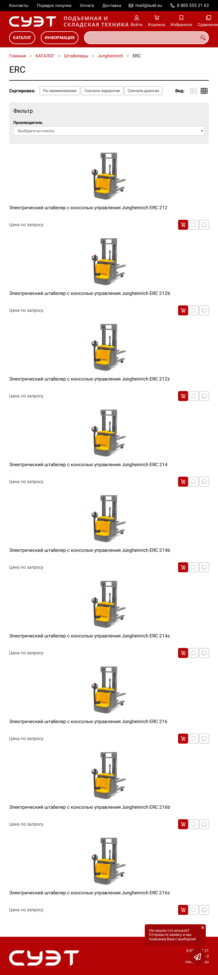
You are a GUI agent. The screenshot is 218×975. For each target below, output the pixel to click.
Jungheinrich (110, 55)
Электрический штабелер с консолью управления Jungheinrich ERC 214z (89, 636)
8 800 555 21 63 (193, 5)
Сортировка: (22, 90)
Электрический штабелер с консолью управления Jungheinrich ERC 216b (89, 807)
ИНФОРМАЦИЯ (60, 37)
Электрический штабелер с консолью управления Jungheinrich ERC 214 (88, 464)
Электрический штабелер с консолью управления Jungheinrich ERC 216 (88, 721)
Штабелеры (76, 55)
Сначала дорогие (143, 90)
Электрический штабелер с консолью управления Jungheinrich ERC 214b (89, 550)
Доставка (111, 5)
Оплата (87, 5)
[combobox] (146, 37)
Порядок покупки (54, 5)
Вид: (180, 90)
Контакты (19, 5)
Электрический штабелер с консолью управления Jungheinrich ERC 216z (89, 892)
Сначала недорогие (102, 90)
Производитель (27, 123)
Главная (17, 55)
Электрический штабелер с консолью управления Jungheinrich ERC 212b (89, 293)
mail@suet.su (148, 5)
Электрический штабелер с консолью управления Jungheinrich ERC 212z (89, 379)
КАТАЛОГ (22, 37)
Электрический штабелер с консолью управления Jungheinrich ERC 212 (88, 207)
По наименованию (60, 90)
